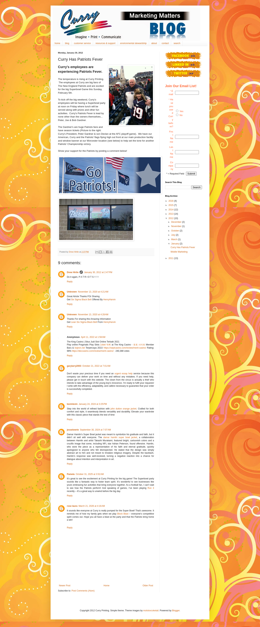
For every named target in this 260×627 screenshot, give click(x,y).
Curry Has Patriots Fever (183, 247)
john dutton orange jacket (123, 408)
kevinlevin (72, 404)
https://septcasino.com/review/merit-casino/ (125, 348)
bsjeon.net (80, 348)
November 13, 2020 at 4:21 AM (93, 291)
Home (107, 585)
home (57, 43)
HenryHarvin (109, 299)
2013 (171, 214)
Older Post (148, 585)
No (181, 115)
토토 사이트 (139, 344)
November (176, 226)
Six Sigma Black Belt (81, 299)
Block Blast (123, 513)
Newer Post (64, 585)
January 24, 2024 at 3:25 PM (93, 404)
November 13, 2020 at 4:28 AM (93, 314)
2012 (171, 218)
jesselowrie (73, 429)
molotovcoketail (151, 610)
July (173, 235)
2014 (171, 209)
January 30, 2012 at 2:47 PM (98, 272)
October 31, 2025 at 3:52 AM (90, 474)
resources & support (105, 43)
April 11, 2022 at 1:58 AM (93, 337)
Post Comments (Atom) (83, 590)
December (176, 222)
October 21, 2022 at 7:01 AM (96, 366)
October (175, 230)
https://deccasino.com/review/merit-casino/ (93, 351)
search (177, 43)
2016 (171, 201)
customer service (82, 43)
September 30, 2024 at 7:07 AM (95, 429)
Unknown (72, 291)
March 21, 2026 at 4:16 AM (91, 506)
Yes (181, 111)
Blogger (176, 610)
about (154, 43)
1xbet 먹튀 (105, 344)
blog (67, 43)
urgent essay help (123, 373)
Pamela (71, 474)
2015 (171, 205)
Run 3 (151, 488)
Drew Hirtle (74, 252)
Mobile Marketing (179, 252)
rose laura (72, 506)
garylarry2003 (74, 366)
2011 (171, 258)
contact (165, 43)
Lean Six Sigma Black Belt (84, 322)
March (174, 239)
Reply (70, 281)
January (175, 243)
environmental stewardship (133, 43)
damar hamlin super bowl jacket (120, 437)
